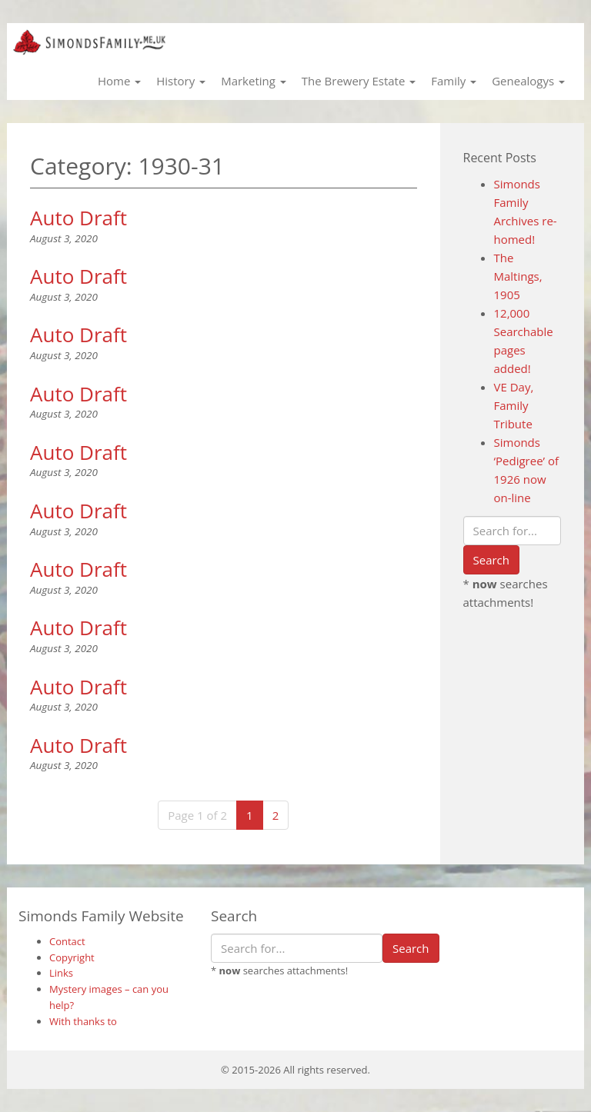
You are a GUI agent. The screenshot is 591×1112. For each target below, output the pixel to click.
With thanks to (83, 1021)
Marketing (253, 80)
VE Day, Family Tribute (514, 405)
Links (61, 973)
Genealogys (528, 80)
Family (453, 80)
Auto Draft (78, 217)
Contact (67, 941)
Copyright (72, 957)
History (180, 80)
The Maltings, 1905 (518, 276)
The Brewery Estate (359, 80)
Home (119, 80)
